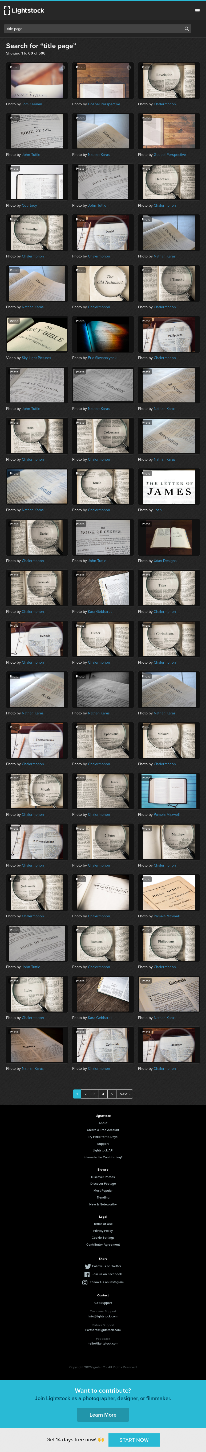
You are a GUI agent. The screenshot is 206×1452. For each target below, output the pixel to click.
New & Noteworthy (103, 1204)
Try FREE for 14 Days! (103, 1136)
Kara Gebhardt (100, 611)
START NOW (134, 1439)
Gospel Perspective (104, 104)
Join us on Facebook (107, 1274)
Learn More (103, 1414)
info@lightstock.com (103, 1316)
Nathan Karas (99, 154)
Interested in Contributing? (103, 1157)
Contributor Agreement (103, 1244)
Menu (197, 10)
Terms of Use (103, 1223)
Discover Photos (103, 1177)
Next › (125, 1094)
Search (186, 28)
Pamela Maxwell (167, 814)
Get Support (103, 1302)
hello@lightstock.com (103, 1343)
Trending (103, 1197)
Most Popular (103, 1190)
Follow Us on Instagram (107, 1282)
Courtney (29, 205)
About (103, 1123)
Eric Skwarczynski (102, 357)
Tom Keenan (32, 104)
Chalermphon (165, 104)
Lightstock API (103, 1150)
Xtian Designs (165, 560)
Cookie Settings (103, 1237)
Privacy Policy (103, 1230)
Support (103, 1143)
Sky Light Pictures (36, 357)
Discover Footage (103, 1183)
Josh (158, 510)
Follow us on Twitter (106, 1266)
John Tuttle (31, 154)
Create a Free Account (103, 1130)
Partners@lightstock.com (103, 1330)
